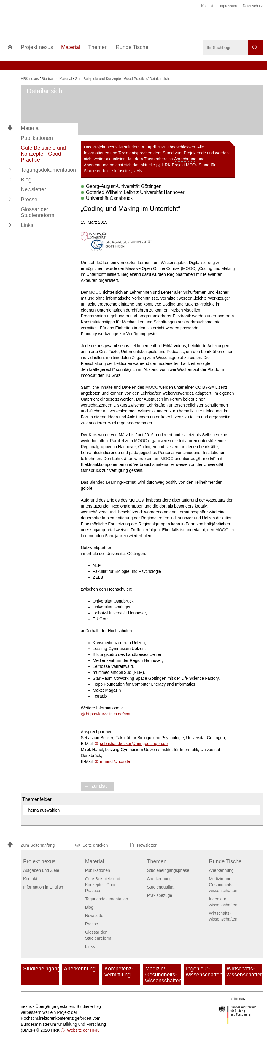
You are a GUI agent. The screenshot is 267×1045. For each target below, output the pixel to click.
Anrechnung (185, 158)
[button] (10, 169)
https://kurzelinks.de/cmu (109, 714)
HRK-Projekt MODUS (181, 164)
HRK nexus (30, 79)
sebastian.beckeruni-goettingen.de (134, 743)
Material (30, 128)
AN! (139, 170)
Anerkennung (96, 164)
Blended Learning (105, 482)
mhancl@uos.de (115, 761)
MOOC (188, 268)
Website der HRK (82, 1030)
